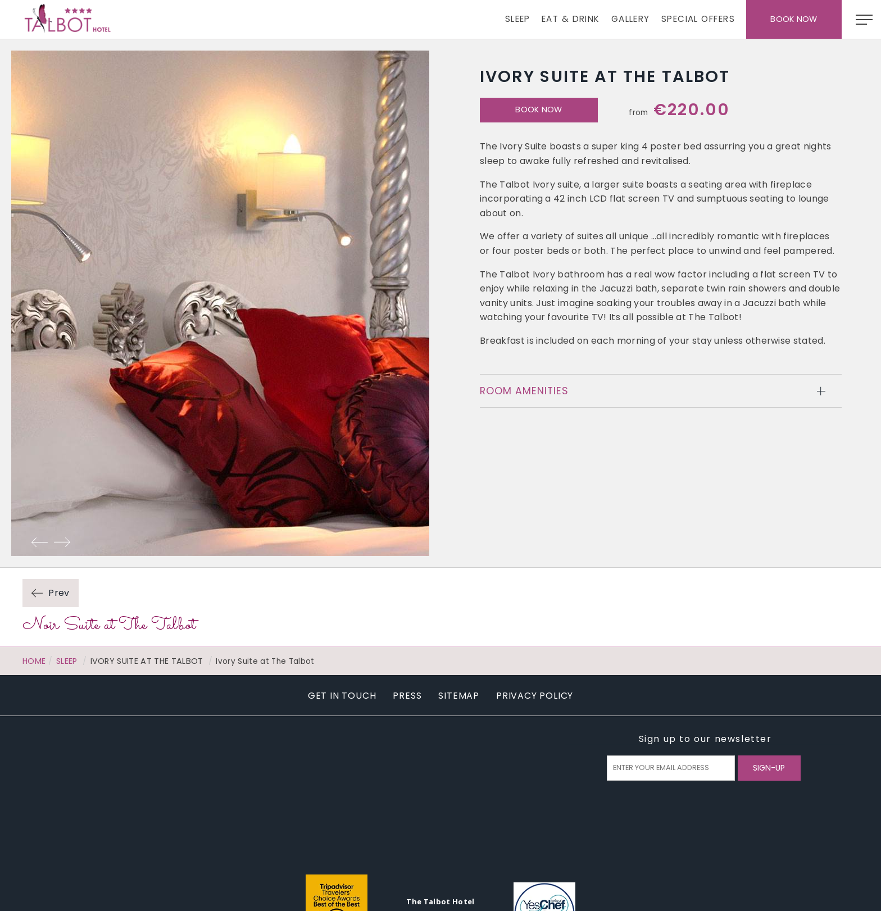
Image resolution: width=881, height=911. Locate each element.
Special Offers (698, 19)
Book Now (794, 19)
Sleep (517, 19)
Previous (39, 542)
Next (62, 542)
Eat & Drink (571, 19)
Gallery (630, 19)
